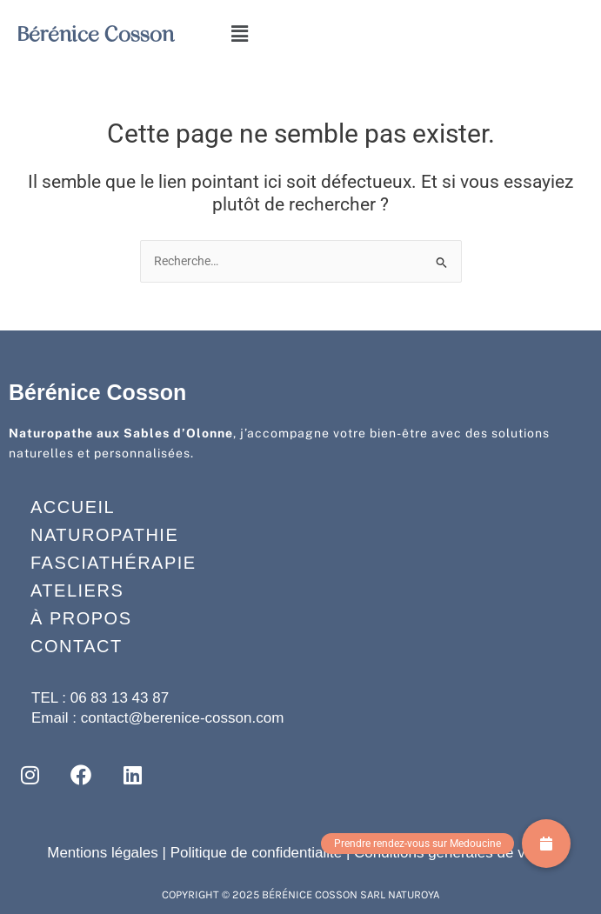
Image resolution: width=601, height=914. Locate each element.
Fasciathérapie (113, 562)
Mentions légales (102, 852)
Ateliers (77, 590)
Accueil (72, 507)
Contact (76, 646)
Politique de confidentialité (256, 852)
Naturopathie (104, 534)
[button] (239, 33)
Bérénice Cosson (95, 34)
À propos (80, 618)
